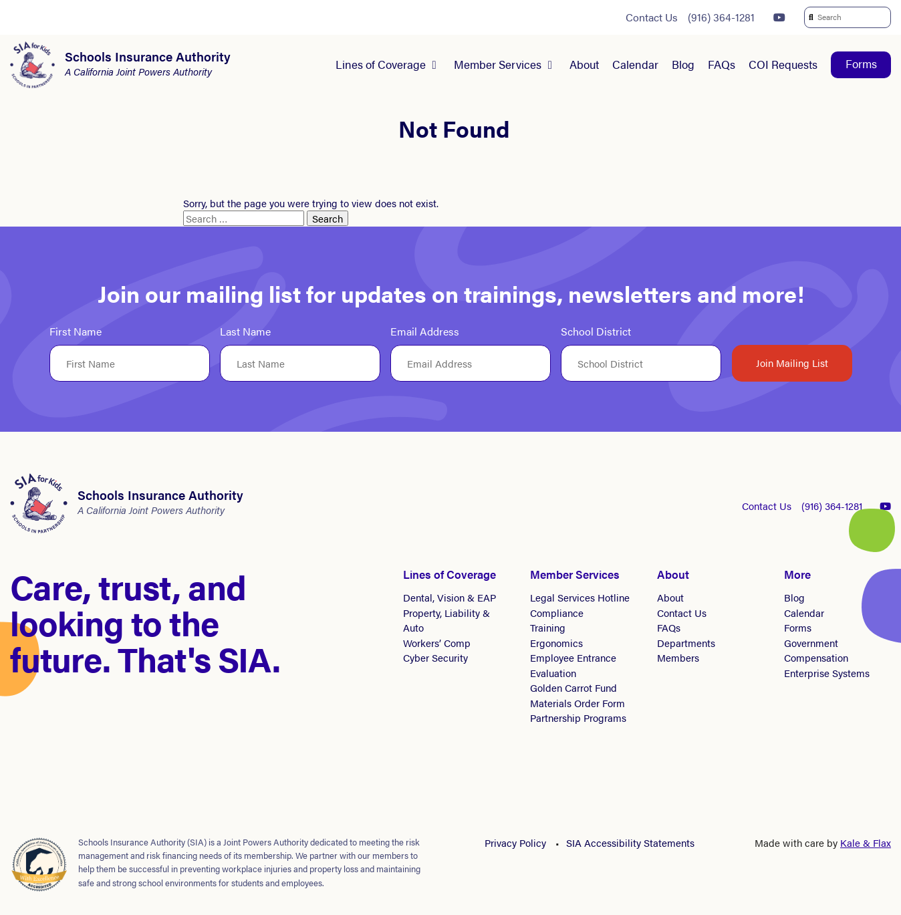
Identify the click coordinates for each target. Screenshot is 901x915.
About (584, 64)
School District (596, 332)
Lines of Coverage (381, 64)
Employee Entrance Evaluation (573, 665)
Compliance (557, 613)
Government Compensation (816, 650)
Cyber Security (435, 657)
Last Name (245, 332)
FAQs (721, 64)
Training (547, 627)
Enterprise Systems (827, 673)
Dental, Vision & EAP (449, 597)
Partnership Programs (578, 717)
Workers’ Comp (437, 643)
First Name (75, 332)
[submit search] (810, 17)
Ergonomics (556, 643)
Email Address (424, 332)
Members (678, 657)
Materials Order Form (577, 703)
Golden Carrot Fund (573, 687)
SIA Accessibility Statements (630, 842)
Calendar (635, 64)
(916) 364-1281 (721, 17)
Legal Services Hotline (580, 597)
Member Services (497, 64)
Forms (861, 63)
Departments (686, 643)
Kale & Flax (865, 842)
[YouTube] (779, 17)
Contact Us (652, 17)
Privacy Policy (515, 842)
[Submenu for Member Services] (550, 65)
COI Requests (783, 64)
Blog (683, 64)
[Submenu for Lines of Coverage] (434, 65)
